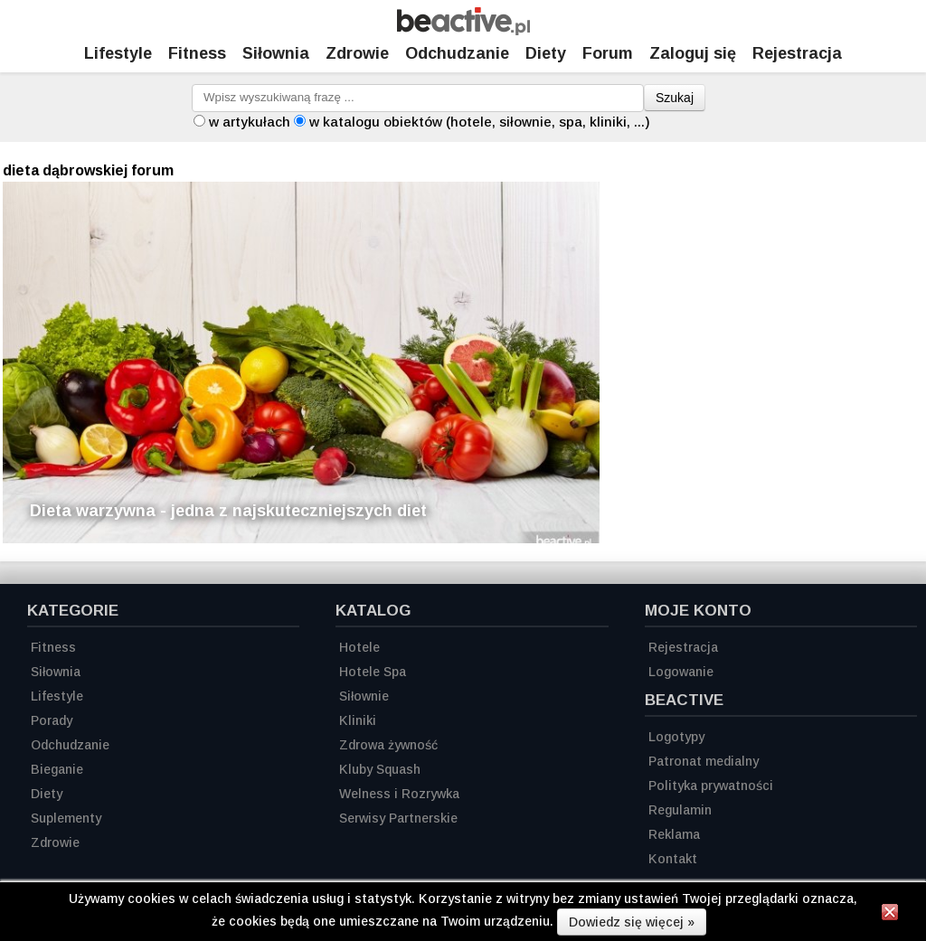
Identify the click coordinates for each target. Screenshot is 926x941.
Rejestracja (683, 647)
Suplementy (66, 818)
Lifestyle (118, 53)
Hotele (359, 647)
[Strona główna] (463, 30)
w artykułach (249, 121)
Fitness (197, 53)
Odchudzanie (457, 53)
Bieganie (57, 769)
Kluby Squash (379, 769)
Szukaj (675, 97)
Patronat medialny (703, 761)
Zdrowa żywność (388, 745)
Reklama (674, 834)
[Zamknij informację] (889, 914)
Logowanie (680, 671)
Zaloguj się (692, 53)
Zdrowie (357, 53)
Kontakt (672, 859)
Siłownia (275, 53)
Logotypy (676, 736)
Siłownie (364, 696)
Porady (51, 720)
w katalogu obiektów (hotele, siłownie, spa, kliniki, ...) (479, 121)
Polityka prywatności (710, 785)
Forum (607, 53)
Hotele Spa (372, 671)
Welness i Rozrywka (399, 793)
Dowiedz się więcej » (631, 922)
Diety (545, 53)
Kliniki (357, 720)
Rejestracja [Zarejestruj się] (797, 53)
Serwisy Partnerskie (398, 818)
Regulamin (680, 810)
